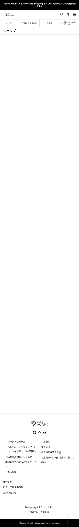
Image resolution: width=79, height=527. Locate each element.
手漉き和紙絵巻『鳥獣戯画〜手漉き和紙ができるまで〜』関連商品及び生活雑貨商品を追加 (39, 5)
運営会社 (7, 482)
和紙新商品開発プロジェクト (19, 456)
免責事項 (45, 447)
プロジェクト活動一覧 (14, 441)
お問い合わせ (10, 492)
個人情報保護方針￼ (51, 452)
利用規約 (45, 441)
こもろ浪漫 (11, 472)
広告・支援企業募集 (13, 487)
